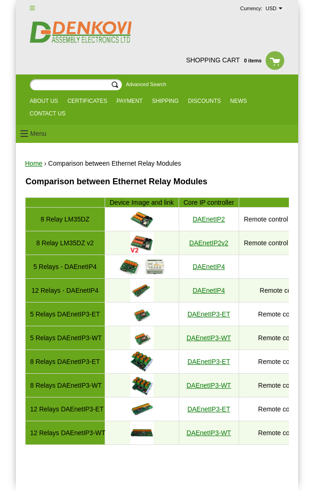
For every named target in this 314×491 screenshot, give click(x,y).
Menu (38, 133)
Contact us (48, 113)
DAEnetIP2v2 (208, 243)
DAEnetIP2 (209, 219)
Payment (129, 101)
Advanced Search (146, 84)
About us (44, 101)
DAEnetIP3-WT (209, 338)
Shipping (165, 101)
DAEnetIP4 (209, 266)
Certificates (87, 101)
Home (33, 163)
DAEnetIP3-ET (208, 314)
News (238, 101)
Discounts (204, 101)
